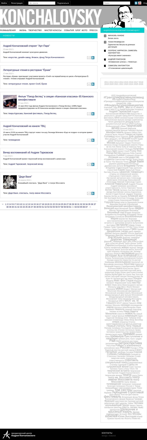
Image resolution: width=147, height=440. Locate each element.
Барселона (136, 192)
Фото (84, 30)
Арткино (123, 190)
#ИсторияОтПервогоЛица (123, 99)
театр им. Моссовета (120, 377)
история (137, 134)
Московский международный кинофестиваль (125, 296)
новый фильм (118, 316)
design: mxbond (109, 436)
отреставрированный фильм (119, 324)
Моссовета (136, 299)
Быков (140, 202)
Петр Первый (133, 325)
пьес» (133, 339)
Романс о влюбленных (128, 345)
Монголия (112, 291)
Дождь (139, 235)
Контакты (107, 433)
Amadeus (139, 109)
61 (70, 207)
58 (62, 207)
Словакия (129, 155)
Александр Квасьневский (129, 180)
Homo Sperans (121, 137)
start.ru (122, 157)
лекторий (115, 276)
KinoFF (134, 139)
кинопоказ (119, 264)
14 (32, 204)
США (131, 367)
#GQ (113, 95)
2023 (126, 84)
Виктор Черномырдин (119, 210)
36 (92, 204)
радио (139, 339)
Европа (109, 245)
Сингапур (121, 356)
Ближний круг (135, 195)
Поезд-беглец (50, 113)
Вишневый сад (115, 212)
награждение (136, 305)
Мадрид (109, 281)
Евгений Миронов (128, 128)
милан (139, 285)
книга (119, 268)
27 (67, 204)
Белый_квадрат (126, 194)
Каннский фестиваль (33, 113)
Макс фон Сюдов (123, 280)
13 (29, 204)
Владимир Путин (133, 165)
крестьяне (131, 272)
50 (40, 207)
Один (140, 316)
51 (43, 207)
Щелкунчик (115, 410)
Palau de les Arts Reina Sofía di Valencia (124, 146)
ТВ (136, 369)
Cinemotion (139, 118)
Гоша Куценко (123, 229)
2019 (106, 84)
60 (67, 207)
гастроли (122, 224)
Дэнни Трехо (124, 243)
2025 (136, 84)
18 (43, 204)
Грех (134, 229)
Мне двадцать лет (113, 139)
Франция (109, 401)
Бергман (138, 194)
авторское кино (124, 178)
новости (121, 314)
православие (135, 332)
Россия (125, 347)
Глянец (129, 134)
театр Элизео (130, 382)
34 (86, 204)
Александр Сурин (133, 182)
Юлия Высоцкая (127, 416)
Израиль (116, 251)
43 (21, 207)
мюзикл (108, 305)
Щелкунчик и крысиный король (123, 410)
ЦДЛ (117, 403)
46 (29, 207)
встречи (128, 223)
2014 (121, 82)
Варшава (114, 204)
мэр (139, 302)
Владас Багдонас (132, 212)
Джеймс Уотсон (127, 233)
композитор (137, 120)
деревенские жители (114, 166)
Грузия (140, 229)
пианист (121, 149)
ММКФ (119, 288)
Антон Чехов (112, 189)
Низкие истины (116, 311)
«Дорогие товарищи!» (131, 171)
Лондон (137, 278)
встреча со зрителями (114, 223)
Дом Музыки (115, 237)
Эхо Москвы (134, 413)
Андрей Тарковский (17, 164)
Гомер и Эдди (110, 229)
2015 (126, 82)
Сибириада (123, 354)
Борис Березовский (123, 200)
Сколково (130, 356)
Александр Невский (116, 182)
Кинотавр (129, 264)
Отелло (132, 322)
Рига (109, 346)
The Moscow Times (120, 162)
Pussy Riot (135, 150)
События (69, 30)
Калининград (118, 258)
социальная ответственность (123, 359)
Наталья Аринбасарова (124, 307)
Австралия (111, 178)
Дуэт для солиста (131, 241)
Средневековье (135, 362)
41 (15, 207)
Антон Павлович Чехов (131, 188)
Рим (113, 346)
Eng (145, 3)
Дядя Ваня (13, 193)
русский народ (127, 350)
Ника (126, 311)
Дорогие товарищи (131, 237)
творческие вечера (113, 375)
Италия (126, 138)
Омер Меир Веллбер (133, 320)
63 (76, 207)
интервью (127, 253)
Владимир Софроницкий (117, 168)
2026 (141, 84)
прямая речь (124, 339)
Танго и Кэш (123, 369)
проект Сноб (34, 84)
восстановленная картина (119, 221)
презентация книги (113, 334)
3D (131, 107)
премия (129, 334)
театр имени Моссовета (40, 193)
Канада (110, 260)
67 (87, 207)
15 (35, 204)
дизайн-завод (24, 57)
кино (117, 117)
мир (119, 287)
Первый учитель (116, 325)
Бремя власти (120, 202)
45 (27, 207)
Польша (129, 149)
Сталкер (113, 365)
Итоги (139, 256)
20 (48, 204)
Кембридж (109, 262)
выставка (111, 225)
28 (70, 204)
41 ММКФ (137, 107)
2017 (136, 82)
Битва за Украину (119, 196)
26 (65, 204)
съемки (120, 155)
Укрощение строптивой (128, 392)
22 (54, 204)
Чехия (110, 122)
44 (24, 207)
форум (122, 399)
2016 (131, 82)
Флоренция (127, 397)
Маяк (114, 285)
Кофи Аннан (120, 272)
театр (127, 375)
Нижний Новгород (133, 309)
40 (13, 207)
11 (24, 204)
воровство (123, 219)
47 (32, 207)
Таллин (137, 367)
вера (117, 208)
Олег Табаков (130, 318)
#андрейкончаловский (126, 95)
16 (37, 204)
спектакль (23, 193)
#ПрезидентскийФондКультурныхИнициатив (124, 101)
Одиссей (110, 318)
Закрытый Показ (132, 170)
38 (7, 207)
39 (10, 207)
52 (46, 207)
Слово (138, 356)
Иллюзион (125, 251)
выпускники (138, 223)
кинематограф (126, 118)
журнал (132, 247)
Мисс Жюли (126, 287)
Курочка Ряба (128, 153)
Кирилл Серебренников (125, 266)
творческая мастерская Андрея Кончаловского (124, 372)
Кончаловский (112, 270)
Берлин (107, 196)
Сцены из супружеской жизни (122, 365)
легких (108, 276)
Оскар (115, 145)
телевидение (14, 140)
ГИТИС (129, 227)
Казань (108, 258)
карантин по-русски (132, 260)
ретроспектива (130, 343)
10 (21, 204)
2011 (106, 82)
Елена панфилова (112, 247)
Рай (112, 341)
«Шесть (135, 176)
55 (54, 207)
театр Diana (137, 375)
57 (59, 207)
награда (125, 305)
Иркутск (138, 254)
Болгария (112, 198)
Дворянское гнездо (117, 231)
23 (56, 204)
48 (35, 207)
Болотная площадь (125, 198)
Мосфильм (113, 301)
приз (114, 150)
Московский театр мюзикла (118, 299)
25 (62, 204)
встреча (135, 220)
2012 (111, 82)
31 (78, 204)
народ (110, 307)
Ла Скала (126, 274)
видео (139, 208)
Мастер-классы (53, 30)
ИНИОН (117, 254)
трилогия (137, 390)
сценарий (122, 365)
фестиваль (112, 396)
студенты (109, 159)
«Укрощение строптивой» (120, 176)
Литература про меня (123, 278)
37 (95, 204)
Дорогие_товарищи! (113, 241)
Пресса (93, 30)
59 (65, 207)
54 (51, 207)
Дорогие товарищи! (124, 239)
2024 (131, 84)
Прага (109, 151)
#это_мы (124, 107)
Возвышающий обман (116, 126)
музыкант (120, 143)
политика (138, 148)
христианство (121, 401)
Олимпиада (118, 320)
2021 (116, 84)
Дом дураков (136, 136)
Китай (139, 266)
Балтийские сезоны (122, 192)
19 (46, 204)
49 (37, 207)
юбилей (111, 416)
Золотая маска (127, 249)
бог (105, 198)
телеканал (126, 384)
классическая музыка (114, 120)
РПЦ (141, 348)
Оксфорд (119, 318)
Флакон (35, 57)
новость (130, 313)
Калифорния (130, 258)
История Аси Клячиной (121, 255)
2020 (111, 84)
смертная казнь (118, 358)
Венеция (109, 208)
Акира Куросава (15, 113)
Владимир (122, 214)
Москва (111, 142)
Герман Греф (110, 227)
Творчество (35, 30)
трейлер (110, 390)
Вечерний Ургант (127, 208)
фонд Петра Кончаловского (51, 57)
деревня (112, 164)
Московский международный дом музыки (123, 294)
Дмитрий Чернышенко (125, 235)
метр (119, 285)
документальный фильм (117, 124)
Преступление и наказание (124, 337)
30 (76, 204)
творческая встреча (118, 370)
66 (84, 207)
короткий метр (134, 270)
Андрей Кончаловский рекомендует (122, 30)
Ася (129, 190)
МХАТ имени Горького (126, 303)
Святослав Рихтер (123, 159)
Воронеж (133, 219)
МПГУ (121, 301)
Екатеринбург (120, 245)
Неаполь (120, 309)
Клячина (112, 268)
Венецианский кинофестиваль (124, 206)
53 (48, 207)
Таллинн (113, 369)
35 (89, 204)
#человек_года (110, 107)
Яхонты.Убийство (132, 418)
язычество (119, 418)
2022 (121, 84)
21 (51, 204)
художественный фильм (116, 130)
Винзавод (133, 210)
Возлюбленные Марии (126, 217)
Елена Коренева (134, 245)
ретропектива (112, 343)
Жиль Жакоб (118, 134)
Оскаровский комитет (128, 145)
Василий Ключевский (128, 204)
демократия (119, 122)
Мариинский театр (123, 283)
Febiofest (132, 130)
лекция (123, 276)
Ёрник (44, 84)
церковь (123, 403)
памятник (137, 324)
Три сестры (123, 390)
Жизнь (22, 30)
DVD (131, 123)
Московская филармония (128, 291)
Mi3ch (136, 141)
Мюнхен (116, 305)
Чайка (130, 403)
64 (78, 207)
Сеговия (129, 352)
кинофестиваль (115, 132)
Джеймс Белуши (112, 233)
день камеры (135, 231)
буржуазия (132, 202)
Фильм (139, 130)
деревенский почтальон (128, 164)
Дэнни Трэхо (136, 243)
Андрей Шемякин (118, 186)
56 (57, 207)
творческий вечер (35, 164)
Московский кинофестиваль (118, 293)
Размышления (8, 30)
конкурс (128, 120)
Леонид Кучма (133, 276)
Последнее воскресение (132, 328)
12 (26, 204)
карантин (118, 260)
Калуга (139, 258)
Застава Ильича (111, 172)
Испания (113, 157)
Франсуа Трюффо (134, 399)
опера (115, 321)
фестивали (133, 394)
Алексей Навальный (116, 183)
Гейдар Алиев (134, 225)
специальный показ (116, 362)
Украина (108, 392)
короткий (124, 270)
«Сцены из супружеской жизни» (123, 174)
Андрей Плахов (136, 184)
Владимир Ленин (135, 214)
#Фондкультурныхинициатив (123, 105)
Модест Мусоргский (132, 289)
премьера (116, 336)
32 (81, 204)
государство (132, 157)
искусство (12, 57)
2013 (116, 82)
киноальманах (123, 261)
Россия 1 (134, 348)
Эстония (123, 414)
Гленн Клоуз (138, 227)
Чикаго (132, 405)
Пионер (107, 328)
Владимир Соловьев (114, 216)
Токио (139, 388)
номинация (131, 315)
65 (81, 207)
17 (40, 204)
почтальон (130, 330)
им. (131, 251)
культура (117, 274)
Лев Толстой (137, 274)
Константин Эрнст (131, 268)
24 (59, 204)
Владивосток (111, 214)
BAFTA (131, 116)
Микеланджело (129, 285)
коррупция (109, 272)
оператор (124, 322)
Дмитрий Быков (132, 122)
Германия (120, 227)
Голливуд (109, 136)
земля (117, 249)
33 (84, 204)
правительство (122, 332)
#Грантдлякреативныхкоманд (124, 97)
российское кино (112, 348)
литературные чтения (18, 84)
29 (73, 204)
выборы (138, 124)
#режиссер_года (123, 103)
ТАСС (132, 369)
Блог (78, 30)
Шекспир (117, 407)
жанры (125, 247)
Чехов (125, 405)
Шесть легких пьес (132, 407)
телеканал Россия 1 (125, 386)
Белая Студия (112, 194)
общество (138, 155)
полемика (116, 328)
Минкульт (112, 287)
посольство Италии (116, 330)
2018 (141, 82)
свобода (121, 352)
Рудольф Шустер (113, 350)
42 (18, 207)
